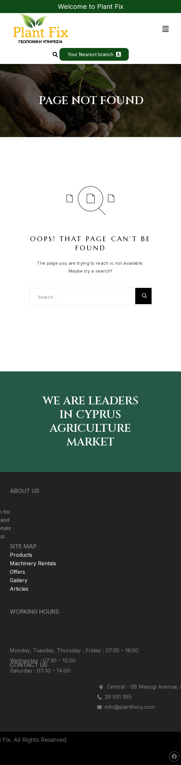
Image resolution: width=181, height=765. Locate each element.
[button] (165, 29)
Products (21, 541)
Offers (17, 558)
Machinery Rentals (33, 550)
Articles (19, 575)
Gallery (18, 567)
